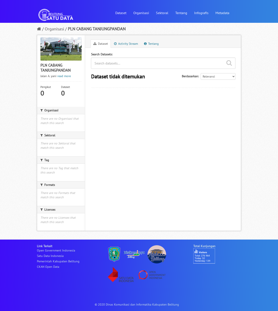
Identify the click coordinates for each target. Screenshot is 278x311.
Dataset (120, 13)
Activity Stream (126, 44)
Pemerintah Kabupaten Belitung (58, 261)
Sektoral (162, 13)
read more (64, 76)
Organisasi (141, 13)
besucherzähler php (206, 271)
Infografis (201, 13)
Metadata (222, 13)
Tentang (181, 13)
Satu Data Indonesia (50, 256)
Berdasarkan (190, 76)
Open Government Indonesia (56, 250)
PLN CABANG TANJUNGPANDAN (97, 29)
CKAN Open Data (48, 267)
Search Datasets (101, 54)
